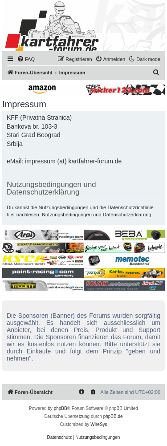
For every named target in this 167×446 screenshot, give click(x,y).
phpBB (60, 408)
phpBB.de (113, 416)
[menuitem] (26, 59)
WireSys (98, 424)
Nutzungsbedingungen (67, 214)
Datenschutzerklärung (127, 214)
